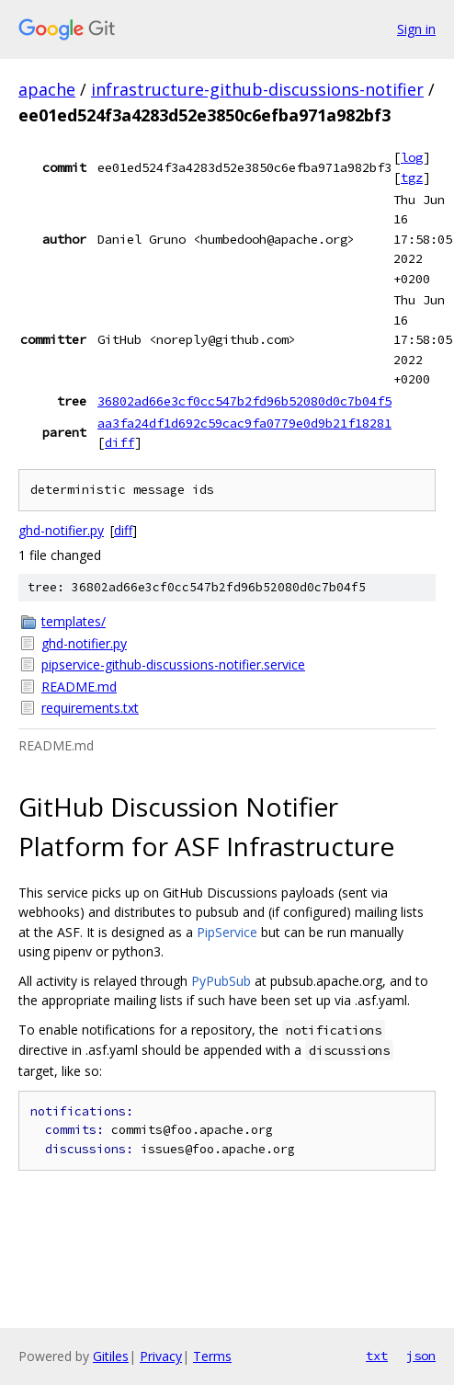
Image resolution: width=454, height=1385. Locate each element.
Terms (212, 1356)
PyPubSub (221, 981)
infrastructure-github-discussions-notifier (257, 89)
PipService (227, 932)
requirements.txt (90, 707)
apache (46, 89)
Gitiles (111, 1356)
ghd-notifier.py (61, 530)
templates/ (73, 621)
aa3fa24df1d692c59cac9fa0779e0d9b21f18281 (244, 423)
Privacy (161, 1356)
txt (377, 1355)
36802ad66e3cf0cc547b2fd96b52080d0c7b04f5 (244, 401)
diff (119, 442)
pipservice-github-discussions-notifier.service (173, 664)
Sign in (416, 29)
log (412, 157)
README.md (79, 686)
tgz (412, 177)
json (421, 1355)
